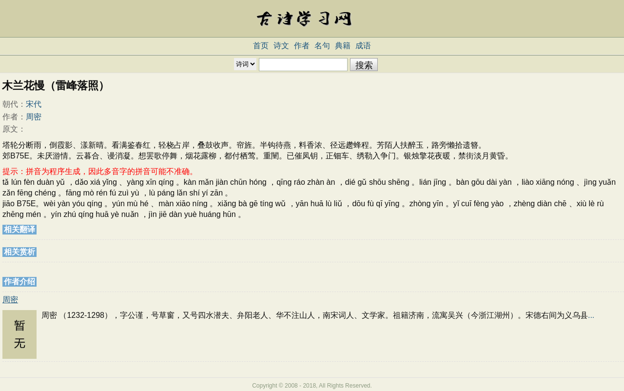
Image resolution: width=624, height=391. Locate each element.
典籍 (343, 45)
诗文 (281, 45)
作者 (302, 45)
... (591, 315)
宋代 (33, 104)
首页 (261, 45)
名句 (322, 45)
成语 (363, 45)
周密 (33, 117)
